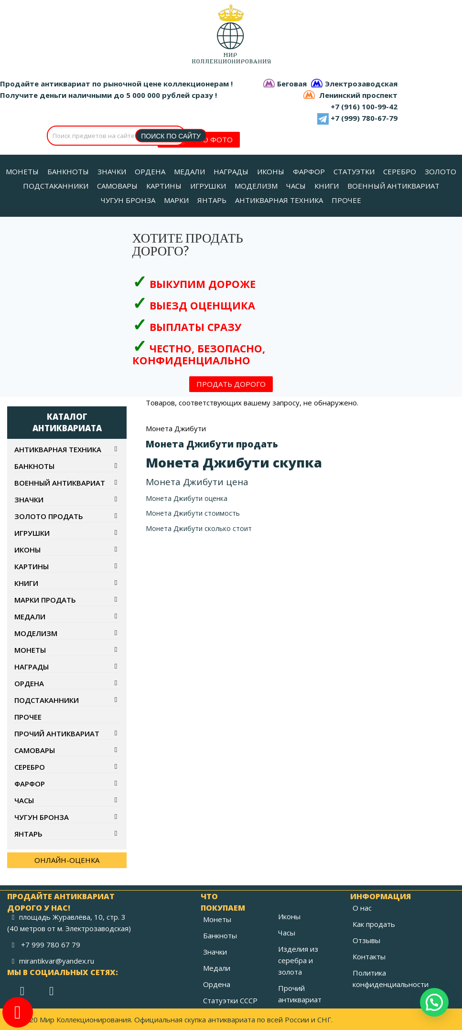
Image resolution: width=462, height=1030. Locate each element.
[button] (434, 1002)
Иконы (27, 549)
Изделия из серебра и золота (298, 960)
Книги (26, 583)
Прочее (28, 717)
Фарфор (29, 783)
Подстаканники (46, 700)
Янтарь (28, 834)
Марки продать (45, 600)
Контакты (369, 956)
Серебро (29, 767)
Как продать (374, 924)
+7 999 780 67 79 (50, 944)
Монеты (30, 650)
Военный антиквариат (59, 483)
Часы (24, 800)
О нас (362, 908)
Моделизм (35, 633)
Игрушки (32, 533)
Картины (31, 566)
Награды (31, 666)
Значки (28, 499)
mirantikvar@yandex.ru (56, 961)
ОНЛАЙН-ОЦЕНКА (66, 860)
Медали (29, 616)
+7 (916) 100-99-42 (364, 106)
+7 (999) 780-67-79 (364, 118)
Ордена (29, 683)
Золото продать (48, 516)
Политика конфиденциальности (391, 978)
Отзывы (366, 940)
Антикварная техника (57, 449)
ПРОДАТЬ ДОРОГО (231, 384)
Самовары (34, 750)
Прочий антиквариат (56, 733)
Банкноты (34, 466)
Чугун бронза (41, 817)
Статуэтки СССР (230, 1000)
